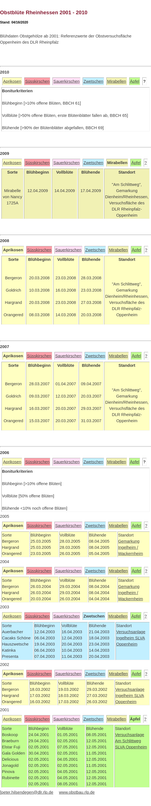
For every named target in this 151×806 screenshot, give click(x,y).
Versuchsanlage (130, 632)
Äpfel (134, 81)
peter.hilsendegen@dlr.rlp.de (27, 792)
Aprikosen (12, 81)
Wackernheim (130, 553)
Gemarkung (129, 541)
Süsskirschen (37, 81)
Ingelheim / (128, 547)
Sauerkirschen (66, 81)
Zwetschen (93, 81)
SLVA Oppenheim (131, 747)
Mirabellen (116, 81)
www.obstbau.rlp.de (77, 792)
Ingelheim (125, 638)
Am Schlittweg (128, 741)
